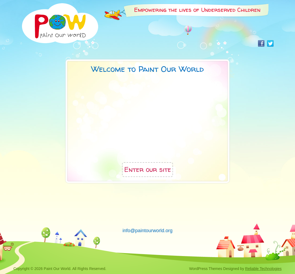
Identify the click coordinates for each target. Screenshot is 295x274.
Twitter (270, 43)
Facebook (261, 43)
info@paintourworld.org (147, 230)
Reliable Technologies (263, 268)
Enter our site (147, 169)
